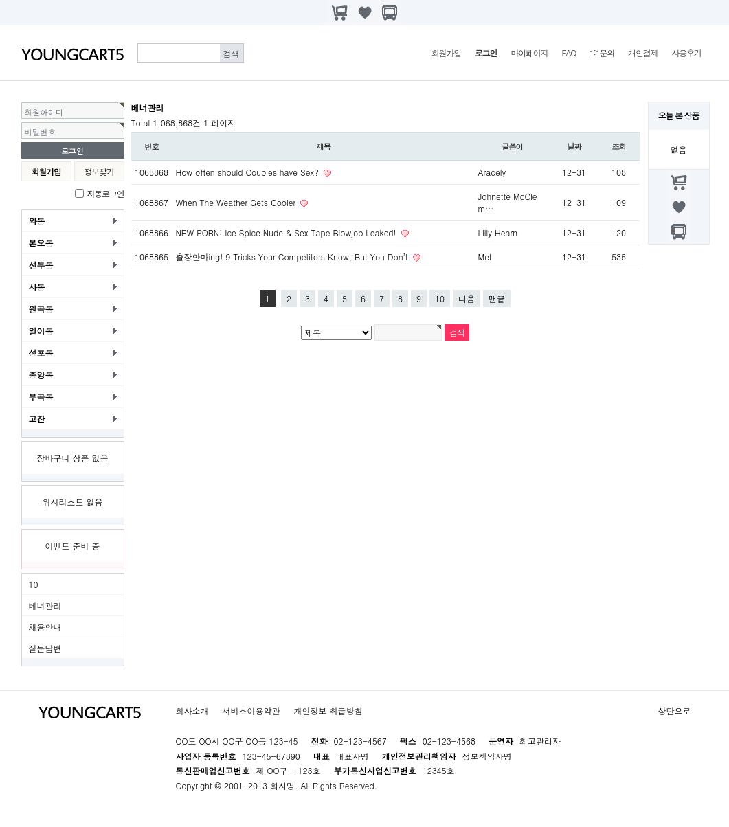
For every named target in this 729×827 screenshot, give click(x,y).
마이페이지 (529, 52)
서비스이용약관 (251, 710)
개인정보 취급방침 (328, 710)
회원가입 (446, 52)
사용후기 (686, 52)
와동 (37, 221)
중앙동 (41, 375)
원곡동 (41, 309)
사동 (37, 287)
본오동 (41, 243)
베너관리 (45, 605)
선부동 (41, 265)
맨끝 (497, 298)
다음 (466, 298)
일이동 (41, 331)
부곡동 (41, 397)
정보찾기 (98, 171)
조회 (619, 146)
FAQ (568, 52)
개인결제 (643, 52)
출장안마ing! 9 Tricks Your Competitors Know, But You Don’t (293, 256)
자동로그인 (105, 193)
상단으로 (674, 710)
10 (33, 584)
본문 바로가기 (0, 0)
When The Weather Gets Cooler (237, 202)
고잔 (37, 418)
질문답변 (45, 648)
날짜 (574, 146)
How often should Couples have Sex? (249, 172)
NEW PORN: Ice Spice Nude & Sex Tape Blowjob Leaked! (287, 232)
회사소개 (192, 710)
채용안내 (45, 627)
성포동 (41, 353)
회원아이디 (44, 111)
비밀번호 (40, 131)
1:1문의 (602, 52)
